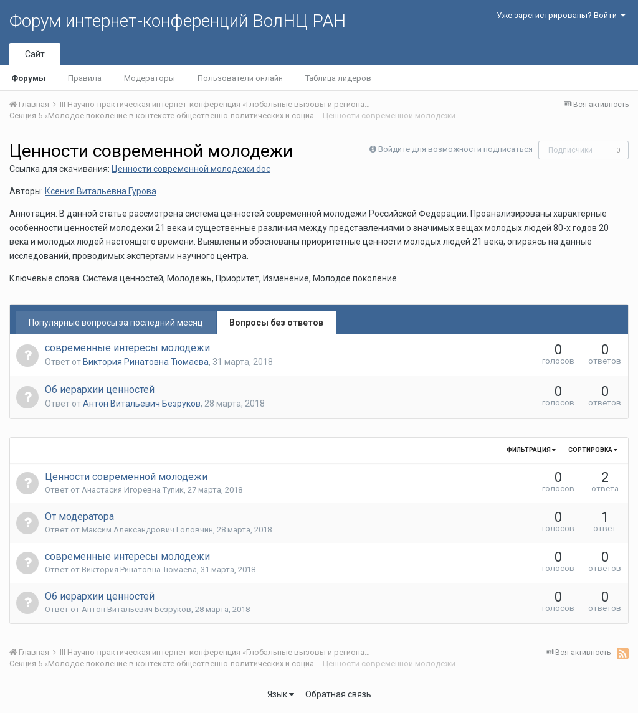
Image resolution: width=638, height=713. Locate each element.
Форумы (28, 78)
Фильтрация (531, 449)
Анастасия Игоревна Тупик (133, 489)
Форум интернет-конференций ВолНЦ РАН (177, 21)
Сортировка (592, 449)
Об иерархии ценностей (100, 389)
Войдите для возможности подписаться (455, 149)
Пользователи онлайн (240, 78)
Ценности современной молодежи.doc (191, 169)
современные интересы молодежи (127, 348)
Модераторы (149, 78)
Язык (280, 694)
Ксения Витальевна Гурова (100, 191)
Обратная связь (338, 694)
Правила (85, 78)
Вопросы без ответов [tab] (276, 323)
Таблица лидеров (338, 78)
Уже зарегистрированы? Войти (561, 15)
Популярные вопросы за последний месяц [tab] (116, 323)
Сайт (35, 54)
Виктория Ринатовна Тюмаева (146, 362)
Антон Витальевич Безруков (142, 403)
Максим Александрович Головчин (147, 529)
